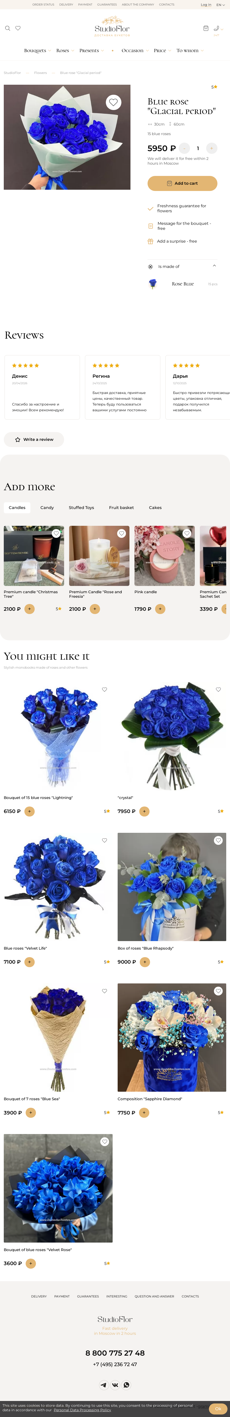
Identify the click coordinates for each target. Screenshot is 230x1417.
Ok (218, 1408)
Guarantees (107, 4)
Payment (85, 4)
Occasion (133, 50)
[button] (8, 27)
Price (160, 50)
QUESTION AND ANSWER (154, 1296)
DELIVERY (39, 1296)
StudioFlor (12, 73)
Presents (89, 50)
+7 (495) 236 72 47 (115, 1364)
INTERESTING (116, 1296)
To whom (187, 50)
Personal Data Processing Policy (82, 1410)
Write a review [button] (34, 440)
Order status (43, 4)
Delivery (66, 4)
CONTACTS (190, 1296)
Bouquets (35, 50)
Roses (62, 50)
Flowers (40, 73)
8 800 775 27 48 (115, 1353)
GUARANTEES (88, 1296)
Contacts (166, 4)
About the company (138, 4)
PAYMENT (62, 1296)
